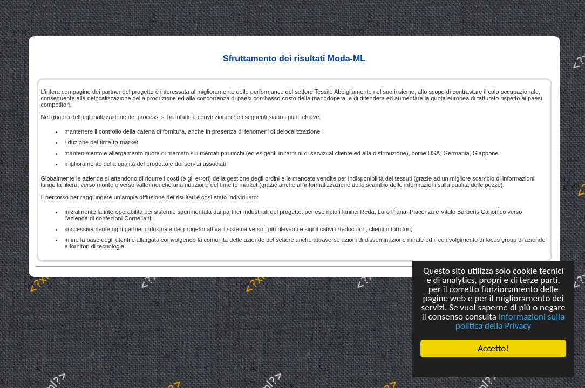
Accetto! (493, 348)
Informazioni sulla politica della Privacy (509, 321)
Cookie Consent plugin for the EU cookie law (493, 367)
